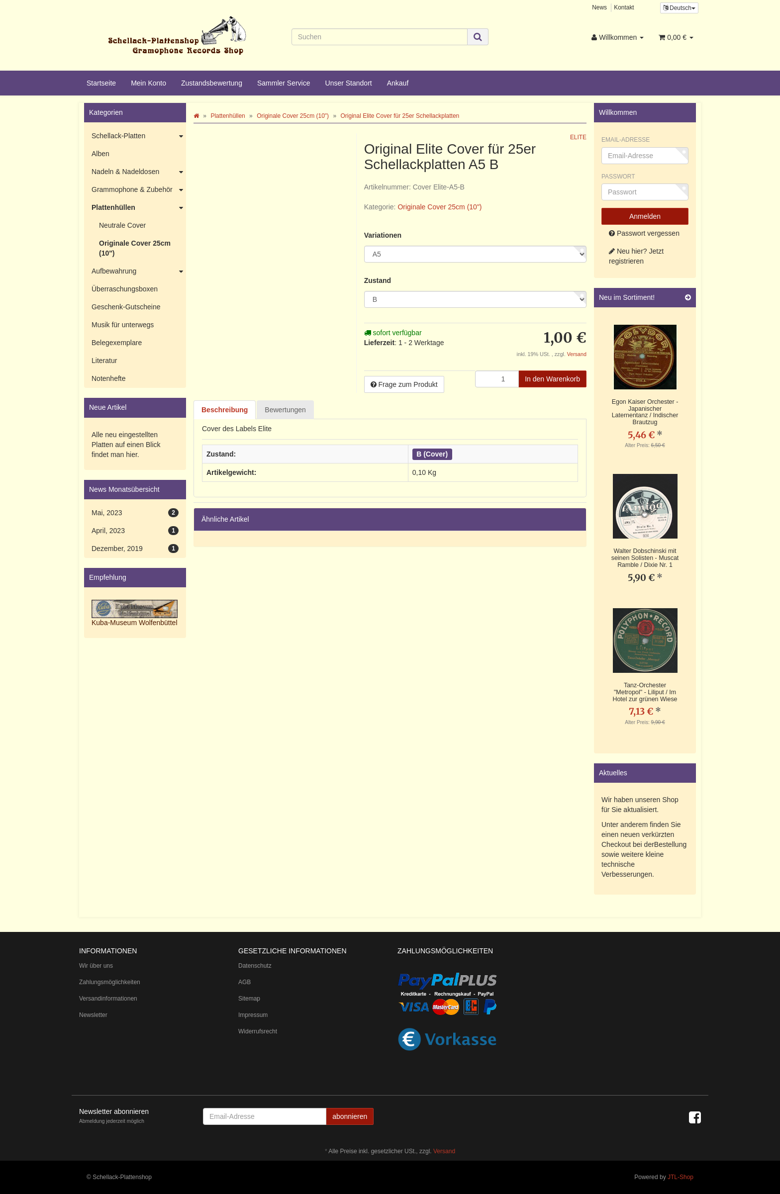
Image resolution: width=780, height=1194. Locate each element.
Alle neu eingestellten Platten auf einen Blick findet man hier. (126, 445)
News (599, 7)
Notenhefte (109, 378)
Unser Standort (348, 83)
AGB (244, 982)
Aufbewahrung (139, 271)
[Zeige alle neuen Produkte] (688, 297)
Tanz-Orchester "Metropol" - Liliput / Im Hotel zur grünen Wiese (644, 692)
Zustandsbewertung (211, 83)
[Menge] (497, 378)
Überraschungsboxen (125, 289)
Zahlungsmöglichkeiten (109, 982)
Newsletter (93, 1014)
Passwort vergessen (644, 233)
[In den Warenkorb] (552, 378)
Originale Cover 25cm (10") (439, 207)
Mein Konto (148, 83)
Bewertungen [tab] (285, 410)
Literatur (104, 361)
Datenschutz (255, 965)
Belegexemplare (117, 343)
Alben (100, 154)
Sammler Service (283, 83)
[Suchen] (380, 36)
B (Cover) (432, 454)
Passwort (618, 176)
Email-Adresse (625, 139)
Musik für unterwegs (123, 325)
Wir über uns (96, 965)
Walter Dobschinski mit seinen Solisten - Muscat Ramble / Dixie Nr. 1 (645, 558)
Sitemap (249, 998)
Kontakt (624, 7)
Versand (576, 354)
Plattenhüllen (139, 208)
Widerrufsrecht (257, 1031)
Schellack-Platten (139, 136)
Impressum (253, 1014)
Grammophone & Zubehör (139, 190)
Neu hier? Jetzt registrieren (636, 256)
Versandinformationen (108, 998)
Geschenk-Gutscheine (126, 307)
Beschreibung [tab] (224, 410)
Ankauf (398, 83)
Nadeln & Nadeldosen (139, 172)
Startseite (101, 83)
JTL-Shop (680, 1177)
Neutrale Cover (122, 225)
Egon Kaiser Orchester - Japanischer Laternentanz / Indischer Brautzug (645, 412)
